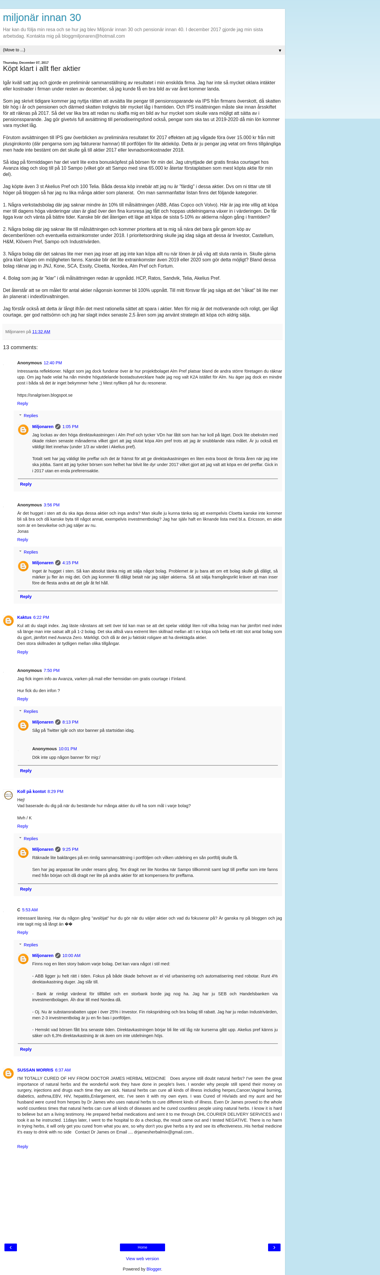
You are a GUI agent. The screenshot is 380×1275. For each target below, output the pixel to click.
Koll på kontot (31, 791)
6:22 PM (41, 617)
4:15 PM (70, 562)
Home (142, 1247)
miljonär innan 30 (42, 17)
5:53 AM (30, 909)
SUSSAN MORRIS (35, 1070)
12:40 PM (53, 362)
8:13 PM (70, 722)
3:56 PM (52, 505)
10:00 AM (71, 955)
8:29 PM (56, 791)
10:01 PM (68, 748)
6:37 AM (63, 1070)
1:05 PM (70, 426)
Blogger (154, 1269)
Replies (31, 415)
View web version (142, 1258)
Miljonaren (42, 426)
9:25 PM (70, 849)
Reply (22, 403)
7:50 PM (52, 670)
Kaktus (24, 617)
